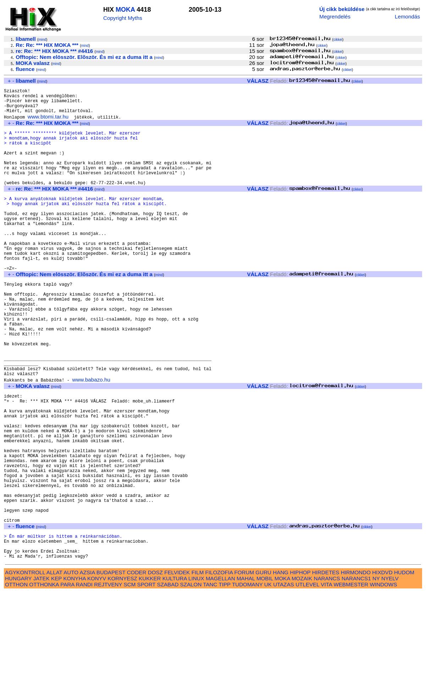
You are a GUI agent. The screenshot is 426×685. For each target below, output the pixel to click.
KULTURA (174, 671)
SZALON (191, 677)
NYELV (390, 671)
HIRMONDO (356, 665)
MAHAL (246, 671)
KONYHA (74, 671)
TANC (210, 677)
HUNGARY (18, 671)
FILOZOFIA (219, 665)
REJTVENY (108, 677)
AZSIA (87, 665)
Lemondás (407, 16)
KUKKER (150, 671)
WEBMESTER (350, 677)
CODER (136, 665)
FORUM (244, 665)
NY (376, 671)
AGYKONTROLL (25, 665)
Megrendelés (334, 16)
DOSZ (155, 665)
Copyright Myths (122, 18)
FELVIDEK (177, 665)
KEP (56, 671)
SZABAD (168, 677)
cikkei (337, 40)
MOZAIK (302, 671)
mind (42, 40)
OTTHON (16, 677)
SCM (130, 677)
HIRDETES (325, 665)
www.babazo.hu (91, 437)
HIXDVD (382, 665)
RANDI (84, 677)
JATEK (41, 671)
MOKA (125, 9)
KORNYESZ (122, 671)
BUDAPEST (111, 665)
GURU (263, 665)
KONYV (96, 671)
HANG (280, 665)
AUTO (70, 665)
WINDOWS (383, 677)
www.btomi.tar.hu (48, 123)
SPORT (146, 677)
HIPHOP (300, 665)
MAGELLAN (220, 671)
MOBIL (264, 671)
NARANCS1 (356, 671)
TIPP (224, 677)
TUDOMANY (247, 677)
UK (268, 677)
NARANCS (327, 671)
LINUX (196, 671)
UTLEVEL (307, 677)
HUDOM (404, 665)
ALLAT (54, 665)
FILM (198, 665)
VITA (326, 677)
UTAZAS (283, 677)
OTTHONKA (44, 677)
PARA (67, 677)
